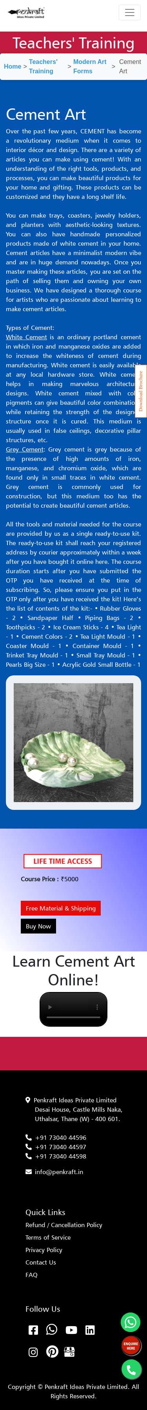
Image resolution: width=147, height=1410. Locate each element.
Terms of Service (48, 1237)
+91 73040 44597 (60, 1147)
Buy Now (38, 926)
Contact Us (40, 1262)
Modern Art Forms (90, 66)
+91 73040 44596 (60, 1137)
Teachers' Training (43, 66)
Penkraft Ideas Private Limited (75, 1100)
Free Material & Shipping (61, 908)
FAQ (31, 1275)
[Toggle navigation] (130, 12)
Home (12, 66)
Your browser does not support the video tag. (73, 1009)
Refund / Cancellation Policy (63, 1225)
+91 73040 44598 (60, 1156)
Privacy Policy (43, 1250)
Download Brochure (140, 391)
